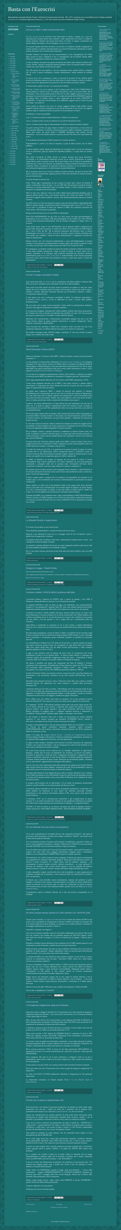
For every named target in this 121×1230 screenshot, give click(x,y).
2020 (11, 69)
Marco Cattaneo (102, 186)
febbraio (13, 146)
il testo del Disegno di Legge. (36, 577)
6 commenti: (49, 510)
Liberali (39, 905)
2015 (11, 160)
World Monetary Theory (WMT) (40, 349)
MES (40, 997)
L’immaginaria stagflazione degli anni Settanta (47, 1005)
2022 (11, 65)
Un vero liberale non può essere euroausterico (47, 827)
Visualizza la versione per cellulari (59, 1207)
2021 (11, 67)
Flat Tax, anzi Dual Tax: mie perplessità (105, 30)
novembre (14, 126)
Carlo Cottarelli (34, 997)
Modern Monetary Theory (39, 512)
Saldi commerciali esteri (42, 267)
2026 (11, 56)
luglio (12, 135)
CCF (32, 267)
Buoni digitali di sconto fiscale (38, 584)
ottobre (13, 128)
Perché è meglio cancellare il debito (42, 275)
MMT (35, 267)
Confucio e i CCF (103, 104)
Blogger (68, 1221)
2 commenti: (49, 902)
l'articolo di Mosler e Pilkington (51, 371)
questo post (14, 19)
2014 (11, 162)
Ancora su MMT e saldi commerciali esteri (45, 30)
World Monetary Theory (54, 512)
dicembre (13, 71)
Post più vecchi (88, 1204)
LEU (32, 1199)
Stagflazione (39, 1092)
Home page (59, 1204)
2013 (11, 164)
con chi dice (46, 282)
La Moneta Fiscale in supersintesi (41, 520)
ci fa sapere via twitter (51, 919)
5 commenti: (49, 339)
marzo (13, 144)
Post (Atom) (34, 1211)
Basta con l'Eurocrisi (31, 9)
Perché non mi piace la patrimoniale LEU (45, 1100)
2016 (11, 157)
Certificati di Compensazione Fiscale (56, 584)
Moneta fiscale (34, 560)
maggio (13, 139)
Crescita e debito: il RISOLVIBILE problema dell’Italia (50, 592)
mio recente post (35, 37)
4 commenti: (49, 582)
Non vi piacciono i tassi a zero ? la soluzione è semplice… (105, 130)
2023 (11, 63)
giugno (13, 137)
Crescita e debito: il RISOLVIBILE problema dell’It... (15, 97)
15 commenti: (50, 817)
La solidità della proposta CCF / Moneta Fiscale (105, 116)
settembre (14, 130)
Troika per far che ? (104, 93)
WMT (47, 512)
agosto (13, 133)
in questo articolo (65, 43)
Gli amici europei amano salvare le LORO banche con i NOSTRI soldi (58, 913)
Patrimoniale (37, 1199)
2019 (11, 151)
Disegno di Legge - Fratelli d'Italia (41, 568)
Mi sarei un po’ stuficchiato (106, 42)
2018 (11, 153)
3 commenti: (49, 264)
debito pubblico (54, 819)
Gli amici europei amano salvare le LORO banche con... (15, 109)
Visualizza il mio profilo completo (101, 332)
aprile (12, 141)
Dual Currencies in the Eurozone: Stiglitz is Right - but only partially (106, 80)
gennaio (13, 148)
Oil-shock (33, 1092)
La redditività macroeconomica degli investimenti (105, 66)
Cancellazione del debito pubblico (39, 341)
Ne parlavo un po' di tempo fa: (71, 362)
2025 (11, 58)
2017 (11, 155)
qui (42, 19)
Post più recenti (30, 1204)
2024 (11, 61)
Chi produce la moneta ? (105, 53)
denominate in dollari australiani (48, 233)
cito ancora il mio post (50, 255)
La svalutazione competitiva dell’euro (104, 143)
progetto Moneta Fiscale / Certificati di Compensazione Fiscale (68, 735)
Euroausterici (34, 905)
